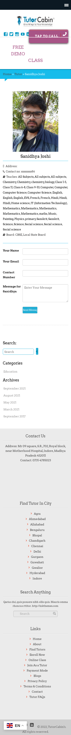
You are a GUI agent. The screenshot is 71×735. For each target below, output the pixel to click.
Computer (47, 187)
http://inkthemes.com (45, 606)
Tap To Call (50, 35)
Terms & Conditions (37, 686)
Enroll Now (37, 654)
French (35, 197)
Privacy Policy (37, 681)
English (57, 192)
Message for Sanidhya (12, 289)
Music (52, 213)
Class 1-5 (60, 182)
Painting (8, 218)
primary (30, 218)
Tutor (18, 74)
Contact (37, 691)
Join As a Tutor (37, 665)
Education (10, 371)
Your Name (11, 250)
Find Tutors (37, 649)
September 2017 (14, 416)
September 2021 (14, 388)
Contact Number (9, 275)
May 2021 (9, 402)
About (37, 644)
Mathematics (11, 208)
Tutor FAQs (37, 697)
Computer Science (15, 192)
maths (43, 213)
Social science (34, 224)
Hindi (54, 197)
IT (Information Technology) (49, 203)
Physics (19, 218)
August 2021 (11, 395)
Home (7, 74)
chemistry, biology (42, 182)
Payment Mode (37, 670)
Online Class (37, 660)
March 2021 (11, 409)
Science (8, 224)
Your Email (11, 261)
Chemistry (9, 182)
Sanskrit (42, 218)
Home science (20, 203)
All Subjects (26, 176)
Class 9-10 (33, 187)
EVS (26, 197)
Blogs (37, 676)
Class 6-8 (20, 187)
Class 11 (8, 187)
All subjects (42, 176)
